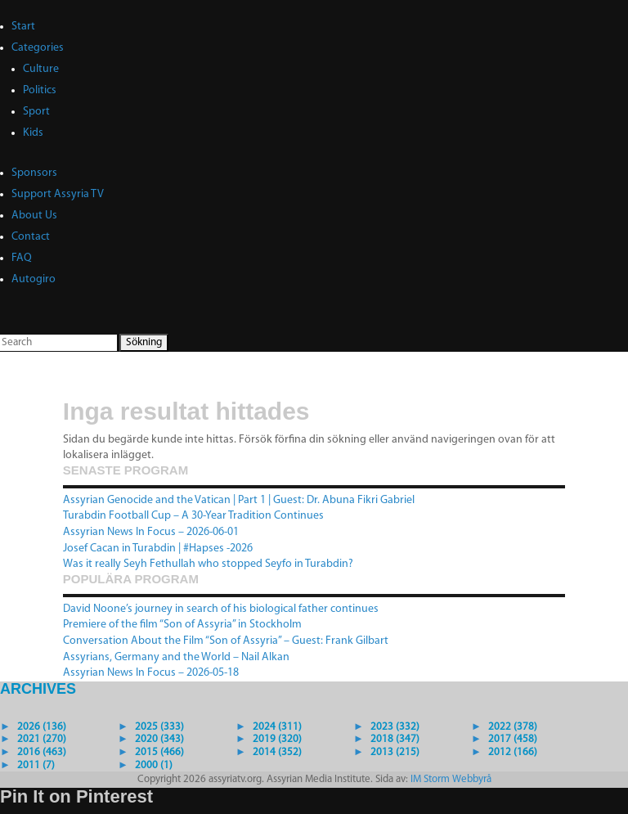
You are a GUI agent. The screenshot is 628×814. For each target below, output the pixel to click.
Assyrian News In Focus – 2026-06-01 (151, 532)
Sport (36, 112)
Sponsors (34, 173)
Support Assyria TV (57, 194)
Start (23, 26)
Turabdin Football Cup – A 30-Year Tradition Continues (193, 516)
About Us (34, 215)
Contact (30, 237)
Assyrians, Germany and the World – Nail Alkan (176, 657)
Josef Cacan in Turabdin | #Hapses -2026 (158, 548)
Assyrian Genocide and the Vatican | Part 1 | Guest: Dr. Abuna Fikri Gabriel (239, 500)
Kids (33, 133)
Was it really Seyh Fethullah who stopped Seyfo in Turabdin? (208, 564)
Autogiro (33, 279)
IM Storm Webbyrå (450, 779)
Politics (39, 90)
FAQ (21, 258)
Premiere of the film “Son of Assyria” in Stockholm (182, 624)
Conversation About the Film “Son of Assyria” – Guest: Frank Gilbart (225, 641)
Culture (41, 69)
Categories (37, 48)
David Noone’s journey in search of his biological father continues (221, 609)
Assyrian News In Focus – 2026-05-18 (151, 673)
